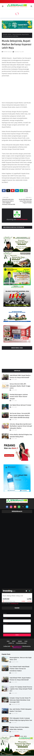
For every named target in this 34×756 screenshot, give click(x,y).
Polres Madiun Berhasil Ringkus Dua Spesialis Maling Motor (21, 435)
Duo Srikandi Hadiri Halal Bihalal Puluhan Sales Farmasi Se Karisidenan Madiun (19, 668)
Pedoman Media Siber (21, 643)
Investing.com (14, 603)
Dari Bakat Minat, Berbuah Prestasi (20, 405)
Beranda (5, 34)
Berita (9, 34)
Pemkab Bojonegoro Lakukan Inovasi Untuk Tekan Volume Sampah (19, 396)
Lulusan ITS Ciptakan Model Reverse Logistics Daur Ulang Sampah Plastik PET (21, 689)
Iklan (26, 641)
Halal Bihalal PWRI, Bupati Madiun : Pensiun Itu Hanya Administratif (20, 376)
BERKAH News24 (7, 51)
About (13, 641)
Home (8, 641)
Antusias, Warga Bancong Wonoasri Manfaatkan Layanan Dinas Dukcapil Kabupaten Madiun (21, 426)
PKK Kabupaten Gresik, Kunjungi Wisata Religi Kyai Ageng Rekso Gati (21, 719)
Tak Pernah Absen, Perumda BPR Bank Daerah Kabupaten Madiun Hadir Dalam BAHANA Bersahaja (20, 415)
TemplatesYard (18, 646)
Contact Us (11, 643)
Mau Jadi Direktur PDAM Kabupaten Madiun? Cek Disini (21, 710)
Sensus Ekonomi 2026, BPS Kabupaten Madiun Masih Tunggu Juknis (20, 386)
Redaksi (20, 641)
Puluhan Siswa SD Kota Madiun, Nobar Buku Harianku (19, 728)
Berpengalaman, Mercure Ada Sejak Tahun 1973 (20, 658)
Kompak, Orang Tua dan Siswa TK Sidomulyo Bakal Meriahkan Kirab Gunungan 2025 (20, 700)
